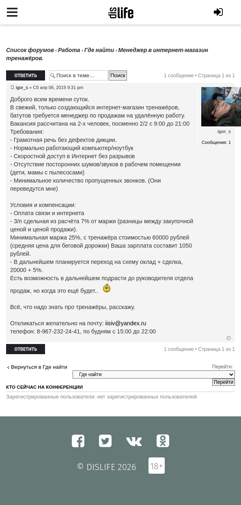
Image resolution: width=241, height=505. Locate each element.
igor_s (22, 87)
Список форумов (30, 50)
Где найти (99, 50)
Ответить (25, 75)
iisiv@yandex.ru (125, 323)
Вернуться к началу (228, 338)
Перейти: (222, 367)
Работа (69, 50)
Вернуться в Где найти (39, 367)
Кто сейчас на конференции (44, 387)
